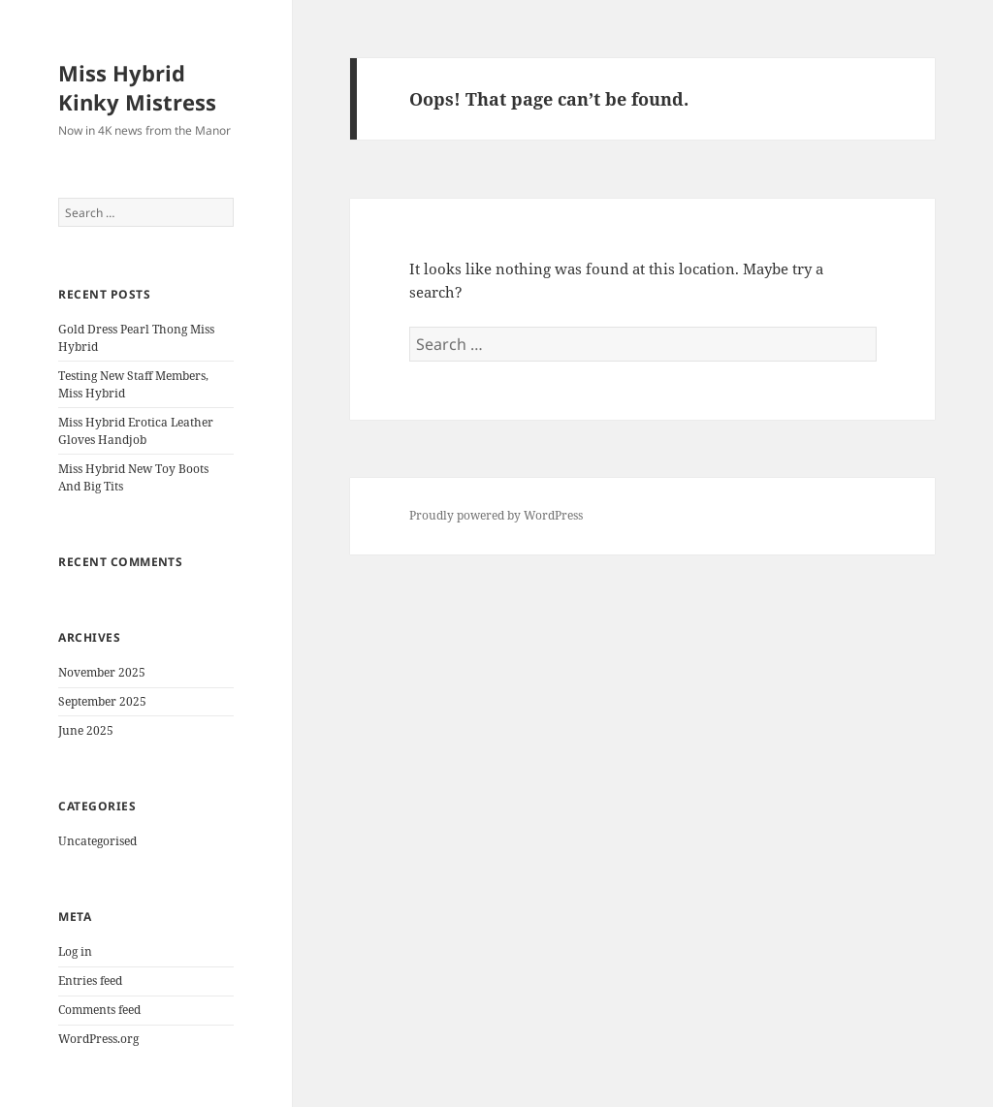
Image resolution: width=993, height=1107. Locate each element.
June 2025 (85, 730)
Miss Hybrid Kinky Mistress (137, 87)
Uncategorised (97, 841)
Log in (75, 951)
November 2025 (101, 672)
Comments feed (99, 1009)
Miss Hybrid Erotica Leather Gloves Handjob (135, 431)
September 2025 (102, 701)
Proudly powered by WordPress (496, 515)
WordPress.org (98, 1038)
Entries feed (90, 980)
